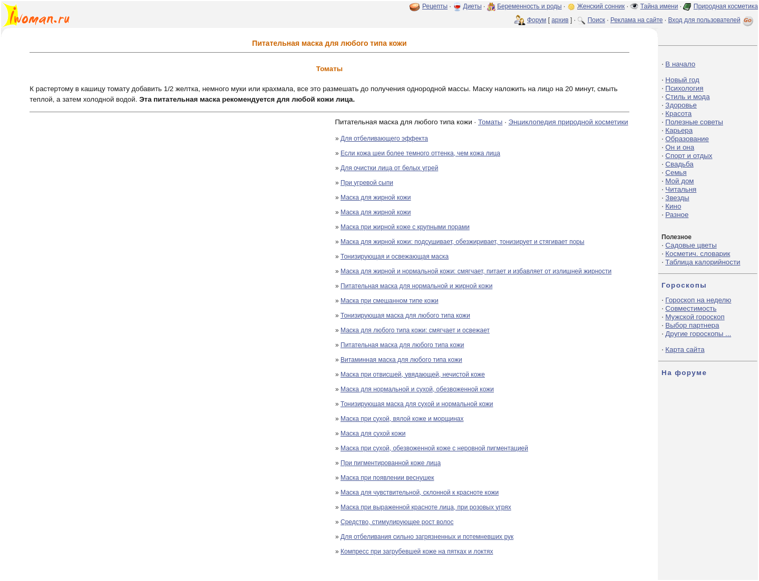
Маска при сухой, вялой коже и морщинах (402, 418)
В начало (680, 64)
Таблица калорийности (702, 262)
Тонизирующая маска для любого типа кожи (405, 315)
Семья (675, 172)
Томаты (490, 122)
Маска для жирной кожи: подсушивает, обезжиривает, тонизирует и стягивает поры (462, 241)
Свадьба (679, 164)
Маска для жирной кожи (375, 197)
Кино (673, 206)
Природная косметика (726, 6)
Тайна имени (659, 6)
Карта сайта (684, 349)
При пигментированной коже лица (390, 463)
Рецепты (434, 6)
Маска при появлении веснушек (387, 477)
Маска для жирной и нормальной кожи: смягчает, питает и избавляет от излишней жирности (475, 271)
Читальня (680, 189)
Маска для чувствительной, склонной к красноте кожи (419, 492)
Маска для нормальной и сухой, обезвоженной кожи (417, 389)
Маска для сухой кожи (372, 433)
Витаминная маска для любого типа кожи (401, 359)
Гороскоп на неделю (698, 300)
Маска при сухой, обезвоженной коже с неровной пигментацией (434, 448)
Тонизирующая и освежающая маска (394, 256)
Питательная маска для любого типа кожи (402, 345)
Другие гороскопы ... (698, 334)
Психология (684, 88)
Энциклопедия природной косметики (568, 122)
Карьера (679, 130)
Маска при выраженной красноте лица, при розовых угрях (425, 507)
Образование (687, 139)
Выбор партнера (692, 325)
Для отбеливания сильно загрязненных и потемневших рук (426, 536)
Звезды (677, 198)
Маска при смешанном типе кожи (389, 300)
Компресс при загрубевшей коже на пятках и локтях (416, 551)
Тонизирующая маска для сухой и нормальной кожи (416, 404)
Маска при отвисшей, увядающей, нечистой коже (412, 374)
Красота (678, 113)
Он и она (679, 147)
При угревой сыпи (366, 182)
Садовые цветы (690, 245)
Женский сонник (601, 6)
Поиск (596, 20)
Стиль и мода (687, 97)
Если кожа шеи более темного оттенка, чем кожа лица (420, 153)
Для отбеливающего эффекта (384, 138)
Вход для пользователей (711, 20)
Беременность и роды (529, 6)
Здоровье (681, 105)
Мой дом (679, 181)
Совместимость (690, 308)
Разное (676, 215)
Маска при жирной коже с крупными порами (405, 227)
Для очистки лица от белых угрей (389, 168)
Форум (536, 20)
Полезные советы (694, 122)
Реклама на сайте (636, 20)
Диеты (472, 6)
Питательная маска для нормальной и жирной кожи (416, 286)
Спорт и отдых (688, 156)
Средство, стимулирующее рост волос (396, 522)
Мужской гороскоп (694, 317)
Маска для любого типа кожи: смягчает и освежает (415, 330)
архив (559, 20)
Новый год (682, 80)
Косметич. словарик (697, 254)
